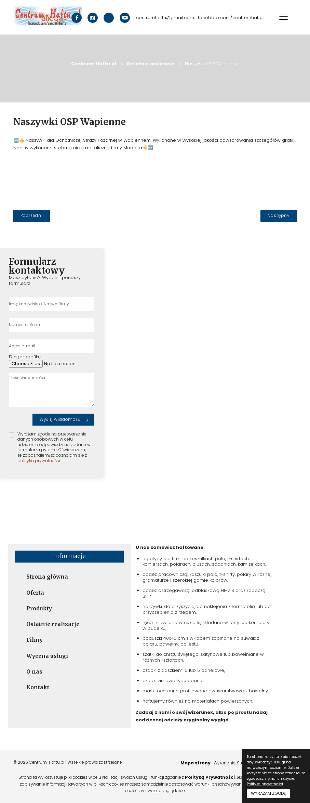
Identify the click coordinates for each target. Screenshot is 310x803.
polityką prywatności (38, 460)
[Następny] (278, 216)
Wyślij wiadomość (60, 419)
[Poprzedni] (31, 216)
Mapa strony (194, 763)
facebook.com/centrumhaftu (230, 18)
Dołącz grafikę (25, 357)
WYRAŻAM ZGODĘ (268, 793)
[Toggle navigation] (284, 17)
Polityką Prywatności (209, 777)
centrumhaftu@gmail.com (165, 18)
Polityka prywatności (265, 784)
